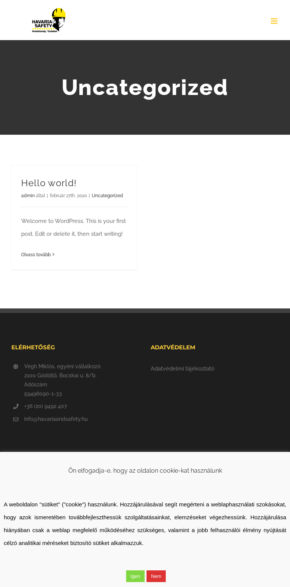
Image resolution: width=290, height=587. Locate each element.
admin (28, 195)
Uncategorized (107, 195)
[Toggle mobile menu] (275, 21)
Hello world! (49, 183)
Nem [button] (156, 576)
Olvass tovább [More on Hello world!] (36, 254)
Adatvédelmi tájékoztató (182, 368)
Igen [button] (135, 576)
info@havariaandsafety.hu (56, 419)
